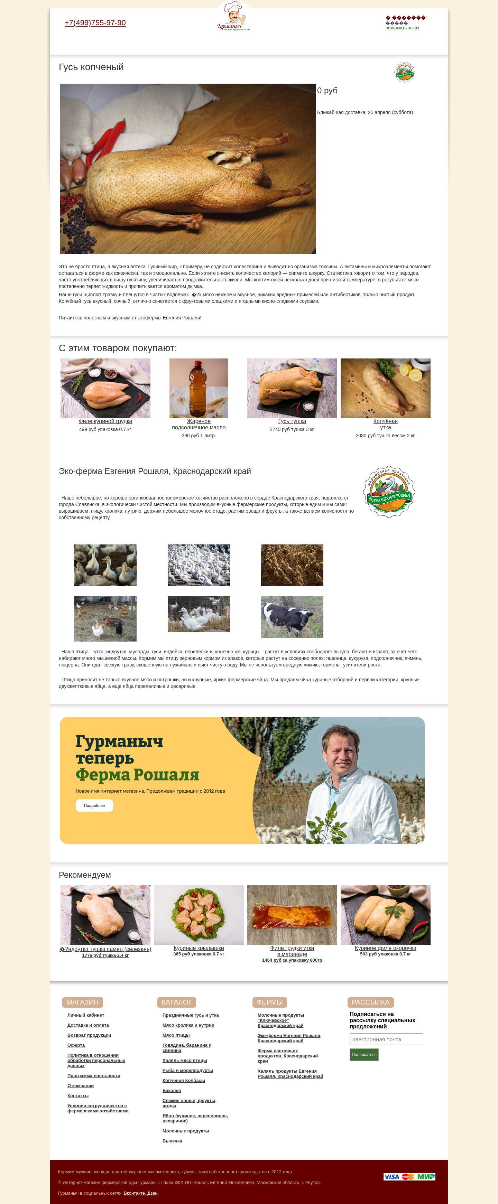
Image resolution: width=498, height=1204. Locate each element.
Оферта (76, 1045)
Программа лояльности (93, 1075)
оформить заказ (402, 27)
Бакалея (296, 42)
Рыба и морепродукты (231, 44)
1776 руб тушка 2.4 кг (105, 955)
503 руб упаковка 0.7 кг (385, 953)
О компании (80, 1085)
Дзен (152, 1193)
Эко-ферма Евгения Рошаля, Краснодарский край (290, 1038)
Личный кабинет (85, 1015)
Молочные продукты (395, 44)
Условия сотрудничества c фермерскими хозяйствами (98, 1108)
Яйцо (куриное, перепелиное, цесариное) (362, 47)
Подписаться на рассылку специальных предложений (382, 1020)
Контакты (78, 1095)
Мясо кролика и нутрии (99, 44)
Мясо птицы (132, 42)
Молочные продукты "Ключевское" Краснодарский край (281, 1020)
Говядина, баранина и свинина (165, 47)
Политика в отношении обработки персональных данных (96, 1060)
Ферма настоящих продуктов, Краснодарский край (288, 1056)
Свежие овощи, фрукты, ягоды (329, 44)
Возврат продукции (89, 1035)
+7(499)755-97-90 (95, 22)
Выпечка (428, 42)
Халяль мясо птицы (197, 44)
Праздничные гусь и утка (67, 44)
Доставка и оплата (88, 1025)
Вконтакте (134, 1193)
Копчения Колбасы (264, 44)
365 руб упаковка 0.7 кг (198, 953)
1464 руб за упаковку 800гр (292, 960)
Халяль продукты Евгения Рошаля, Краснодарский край (290, 1073)
